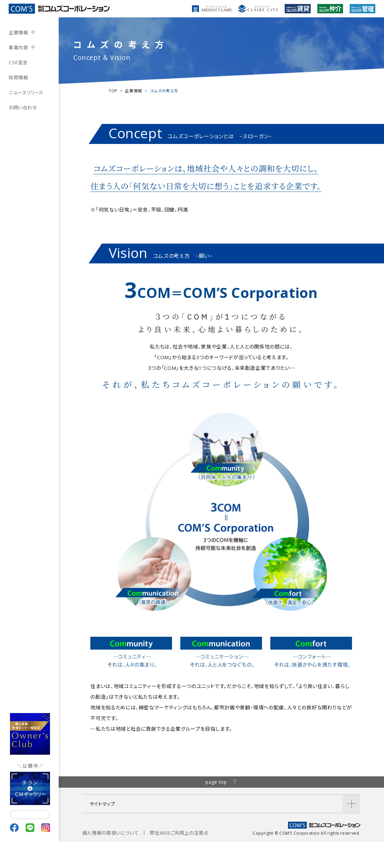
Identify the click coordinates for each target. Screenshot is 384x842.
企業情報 (18, 32)
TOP (113, 91)
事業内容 (18, 47)
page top (221, 782)
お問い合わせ (23, 107)
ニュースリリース (26, 92)
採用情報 (18, 77)
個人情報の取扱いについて (110, 833)
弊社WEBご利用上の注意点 (179, 833)
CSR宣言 (18, 62)
